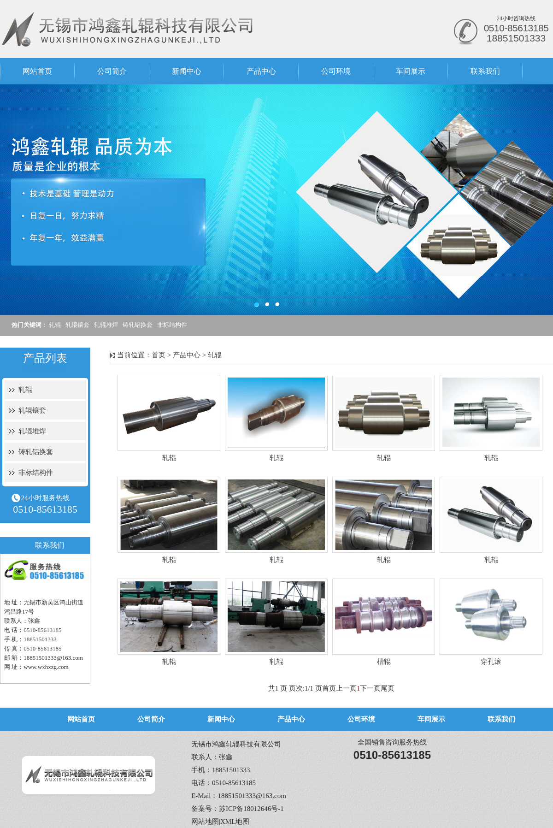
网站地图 (205, 821)
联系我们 (485, 71)
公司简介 (112, 71)
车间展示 (410, 71)
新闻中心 (186, 71)
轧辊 (55, 324)
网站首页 (37, 71)
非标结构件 (172, 324)
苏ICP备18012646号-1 (251, 808)
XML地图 (234, 821)
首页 (158, 355)
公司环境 (336, 71)
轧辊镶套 (77, 324)
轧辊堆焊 (106, 324)
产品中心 (261, 71)
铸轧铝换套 (138, 324)
